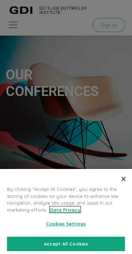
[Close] (123, 181)
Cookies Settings (66, 226)
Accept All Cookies (66, 246)
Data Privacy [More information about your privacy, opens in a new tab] (65, 212)
